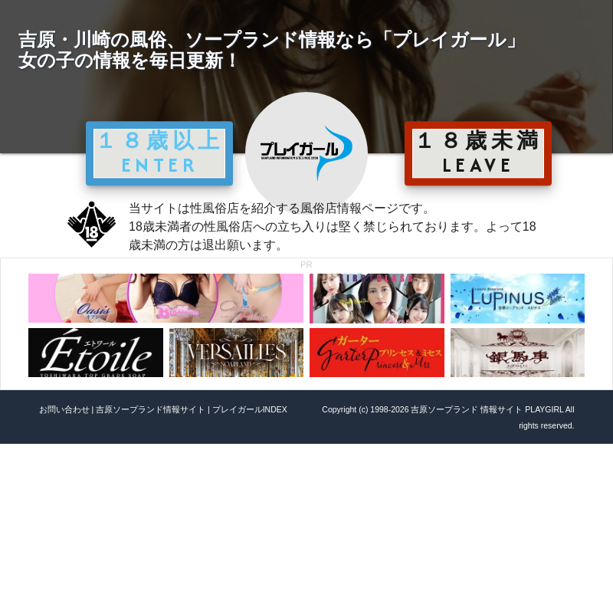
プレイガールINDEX (249, 409)
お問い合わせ (64, 409)
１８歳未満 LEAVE (478, 152)
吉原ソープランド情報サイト (150, 409)
